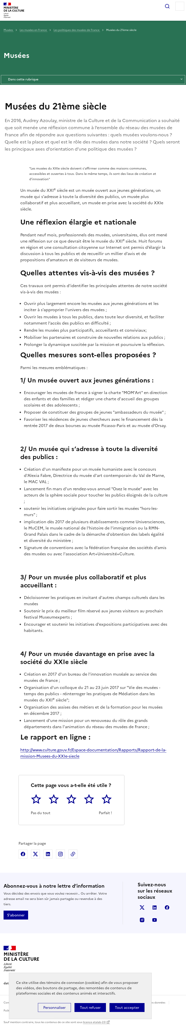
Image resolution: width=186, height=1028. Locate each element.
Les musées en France (34, 30)
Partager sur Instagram (60, 854)
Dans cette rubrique (93, 79)
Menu (179, 6)
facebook (167, 907)
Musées (9, 30)
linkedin (154, 907)
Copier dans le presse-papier (72, 854)
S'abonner (16, 915)
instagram (142, 920)
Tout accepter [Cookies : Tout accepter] (127, 1007)
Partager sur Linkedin (47, 854)
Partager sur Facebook (23, 854)
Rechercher (167, 6)
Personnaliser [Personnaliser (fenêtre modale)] (54, 1007)
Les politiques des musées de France (77, 30)
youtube (154, 920)
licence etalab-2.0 (94, 1022)
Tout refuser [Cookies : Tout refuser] (90, 1007)
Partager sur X (35, 854)
